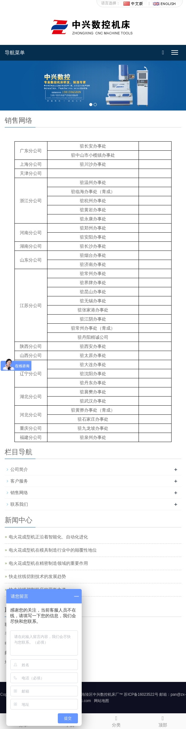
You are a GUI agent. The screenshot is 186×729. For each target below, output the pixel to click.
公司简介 (19, 469)
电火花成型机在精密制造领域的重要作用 (48, 563)
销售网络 (19, 492)
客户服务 (19, 480)
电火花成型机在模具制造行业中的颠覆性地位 (53, 550)
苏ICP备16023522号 (141, 694)
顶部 (163, 720)
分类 (116, 720)
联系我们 (19, 504)
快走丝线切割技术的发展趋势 (37, 576)
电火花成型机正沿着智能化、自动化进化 (48, 536)
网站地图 (101, 701)
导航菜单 (15, 52)
